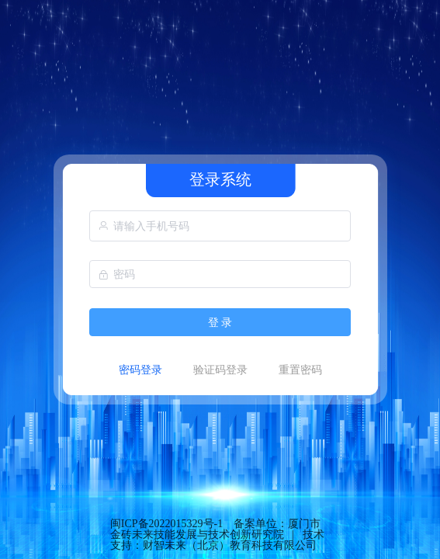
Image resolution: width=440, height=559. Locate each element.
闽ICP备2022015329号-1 (166, 523)
